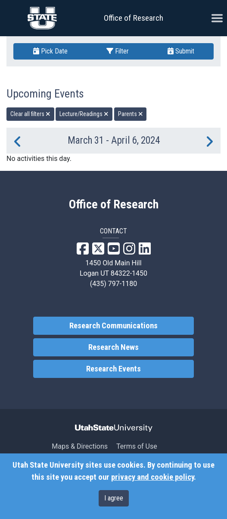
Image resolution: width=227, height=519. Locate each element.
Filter (117, 51)
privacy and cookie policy (152, 477)
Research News (113, 347)
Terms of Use (136, 446)
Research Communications (113, 325)
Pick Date (50, 51)
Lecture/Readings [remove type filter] (84, 113)
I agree (113, 498)
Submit (181, 51)
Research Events (113, 369)
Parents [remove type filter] (130, 113)
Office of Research (133, 18)
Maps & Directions (80, 446)
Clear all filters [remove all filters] (30, 113)
